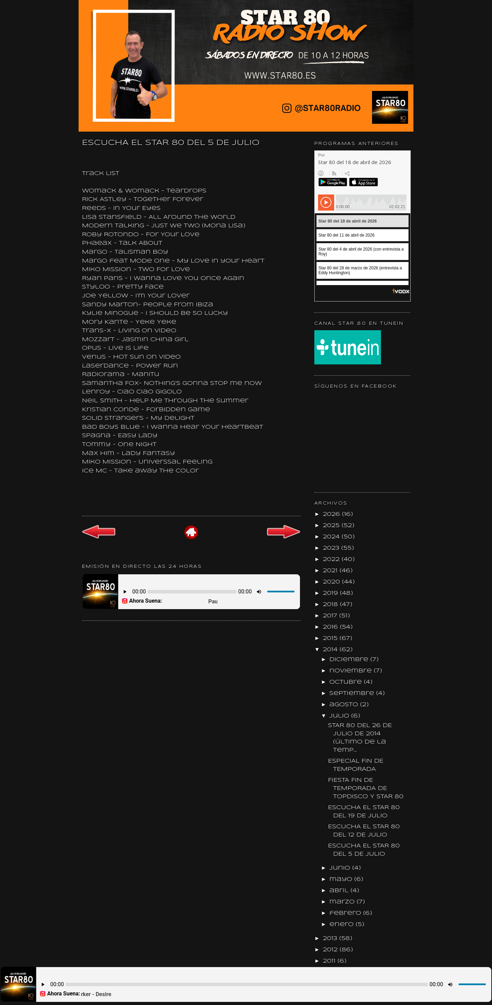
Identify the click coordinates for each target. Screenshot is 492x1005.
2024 (332, 536)
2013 (331, 938)
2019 (331, 593)
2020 (332, 582)
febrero (346, 913)
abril (340, 890)
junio (340, 868)
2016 (331, 627)
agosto (344, 704)
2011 (330, 961)
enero (342, 924)
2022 (332, 559)
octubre (346, 682)
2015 (331, 638)
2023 (332, 548)
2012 (331, 949)
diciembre (349, 659)
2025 (332, 525)
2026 (332, 514)
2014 (331, 649)
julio (340, 716)
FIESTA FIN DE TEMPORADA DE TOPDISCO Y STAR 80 (366, 788)
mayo (341, 879)
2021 (331, 570)
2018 (331, 604)
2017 (331, 615)
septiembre (352, 693)
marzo (343, 901)
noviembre (351, 670)
